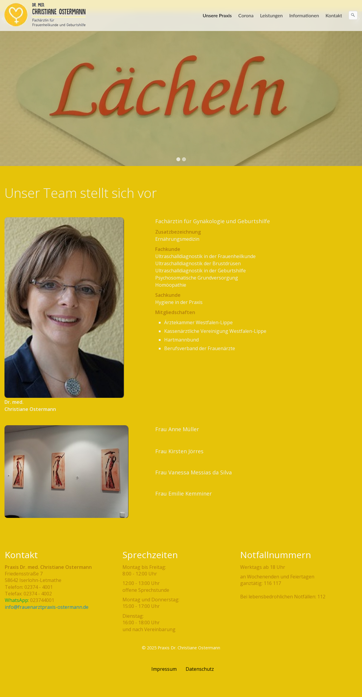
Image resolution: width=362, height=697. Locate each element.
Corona (246, 15)
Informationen (304, 15)
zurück (5, 81)
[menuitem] (217, 15)
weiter (356, 81)
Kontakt (334, 15)
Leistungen (271, 15)
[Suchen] (353, 15)
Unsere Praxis (217, 15)
